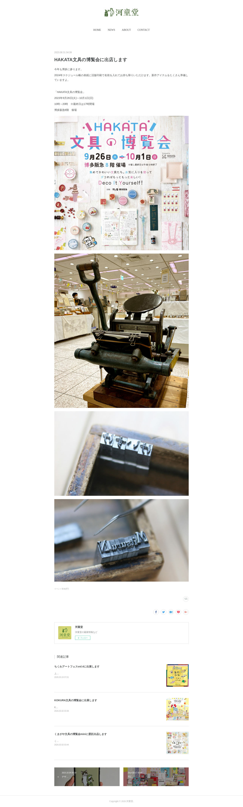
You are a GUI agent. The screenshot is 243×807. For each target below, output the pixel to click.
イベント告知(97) (61, 589)
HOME (97, 30)
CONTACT (144, 30)
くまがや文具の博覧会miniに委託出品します (80, 734)
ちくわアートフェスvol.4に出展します (76, 666)
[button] (97, 30)
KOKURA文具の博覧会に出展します (75, 700)
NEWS (111, 30)
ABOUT (126, 30)
